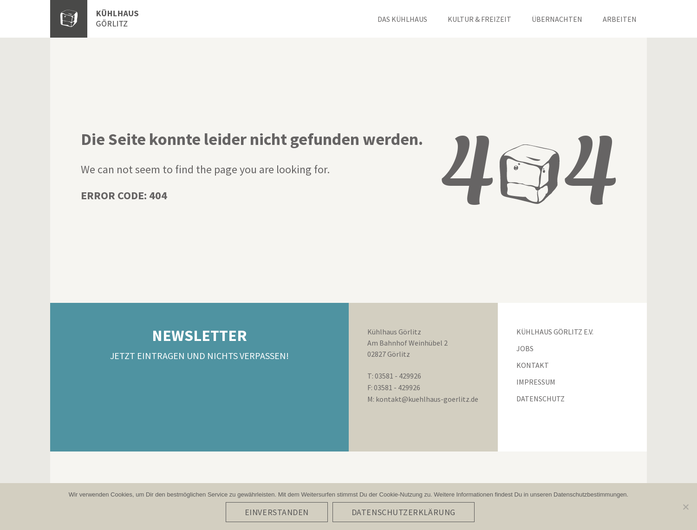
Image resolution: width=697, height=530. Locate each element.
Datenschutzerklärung (404, 513)
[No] (685, 507)
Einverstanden (278, 513)
